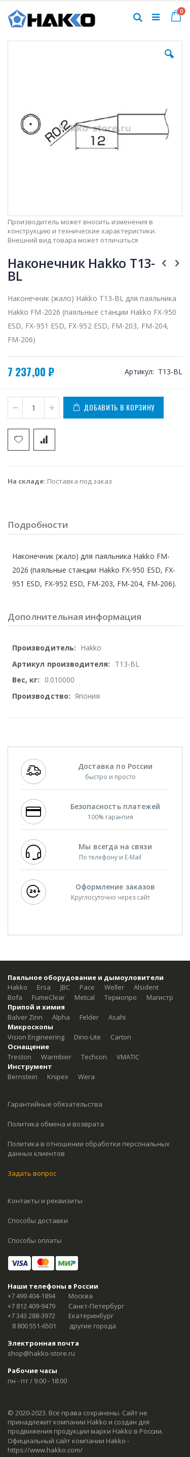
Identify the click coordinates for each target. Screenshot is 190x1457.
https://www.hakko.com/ (45, 1449)
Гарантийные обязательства (55, 1104)
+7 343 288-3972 (31, 1315)
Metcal (84, 997)
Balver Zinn (25, 1017)
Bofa (15, 997)
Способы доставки (38, 1220)
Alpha (61, 1017)
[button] (169, 61)
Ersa (44, 987)
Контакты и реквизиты (45, 1200)
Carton (120, 1037)
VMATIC (128, 1056)
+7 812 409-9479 (31, 1306)
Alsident (146, 987)
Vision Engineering (36, 1037)
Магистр (159, 997)
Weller (114, 987)
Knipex (57, 1076)
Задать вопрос (32, 1173)
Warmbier (56, 1056)
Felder (89, 1017)
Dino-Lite (87, 1037)
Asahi (117, 1017)
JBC (65, 987)
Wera (86, 1076)
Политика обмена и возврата (56, 1123)
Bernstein (22, 1076)
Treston (19, 1056)
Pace (87, 987)
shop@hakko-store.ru (41, 1353)
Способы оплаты (35, 1240)
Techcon (94, 1056)
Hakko (17, 987)
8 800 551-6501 (34, 1325)
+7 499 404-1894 (31, 1295)
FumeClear (48, 997)
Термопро (120, 997)
